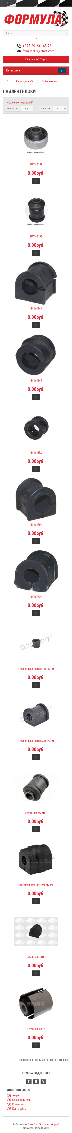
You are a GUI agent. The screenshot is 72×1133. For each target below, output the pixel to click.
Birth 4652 (36, 452)
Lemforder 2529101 (36, 813)
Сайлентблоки (49, 81)
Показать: (46, 108)
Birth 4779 (36, 596)
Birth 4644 (36, 308)
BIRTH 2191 (36, 164)
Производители (21, 1100)
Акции (16, 1095)
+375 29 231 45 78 (37, 46)
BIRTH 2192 (36, 236)
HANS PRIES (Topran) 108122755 (36, 668)
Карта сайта (19, 1108)
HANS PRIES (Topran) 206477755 (36, 741)
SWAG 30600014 (36, 1029)
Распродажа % (24, 81)
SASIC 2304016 (36, 957)
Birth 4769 (36, 524)
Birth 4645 (36, 380)
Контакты (18, 1104)
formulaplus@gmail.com (38, 51)
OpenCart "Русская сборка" (43, 1124)
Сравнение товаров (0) (20, 102)
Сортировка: (13, 108)
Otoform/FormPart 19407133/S (36, 885)
